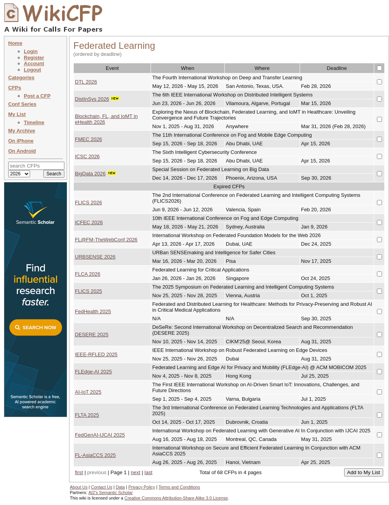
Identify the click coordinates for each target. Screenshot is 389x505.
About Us (78, 487)
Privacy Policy (141, 487)
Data (120, 487)
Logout (32, 70)
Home (15, 43)
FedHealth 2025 (93, 311)
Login (30, 51)
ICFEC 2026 (89, 222)
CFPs (14, 88)
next (135, 472)
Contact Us (101, 487)
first (79, 472)
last (148, 472)
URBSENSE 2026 (95, 257)
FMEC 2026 (88, 139)
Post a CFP (37, 96)
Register (34, 58)
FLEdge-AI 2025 (93, 372)
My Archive (21, 131)
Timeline (34, 122)
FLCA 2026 (87, 274)
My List (17, 114)
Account (34, 63)
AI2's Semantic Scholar (111, 492)
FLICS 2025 (88, 291)
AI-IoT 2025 (88, 392)
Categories (21, 77)
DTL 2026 (86, 82)
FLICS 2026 (88, 202)
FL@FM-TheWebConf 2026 (106, 240)
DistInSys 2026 (92, 99)
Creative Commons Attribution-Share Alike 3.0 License (176, 498)
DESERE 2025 (91, 334)
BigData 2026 (90, 174)
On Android (22, 151)
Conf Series (22, 104)
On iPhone (21, 141)
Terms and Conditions (179, 487)
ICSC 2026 (87, 156)
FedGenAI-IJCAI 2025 (100, 435)
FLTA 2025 (87, 415)
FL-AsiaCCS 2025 (95, 455)
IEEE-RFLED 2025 (96, 354)
